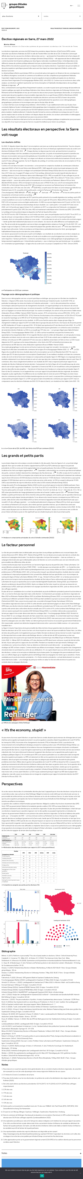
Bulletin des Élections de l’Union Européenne (66, 28)
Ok (42, 1176)
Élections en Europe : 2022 (10, 28)
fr (71, 6)
